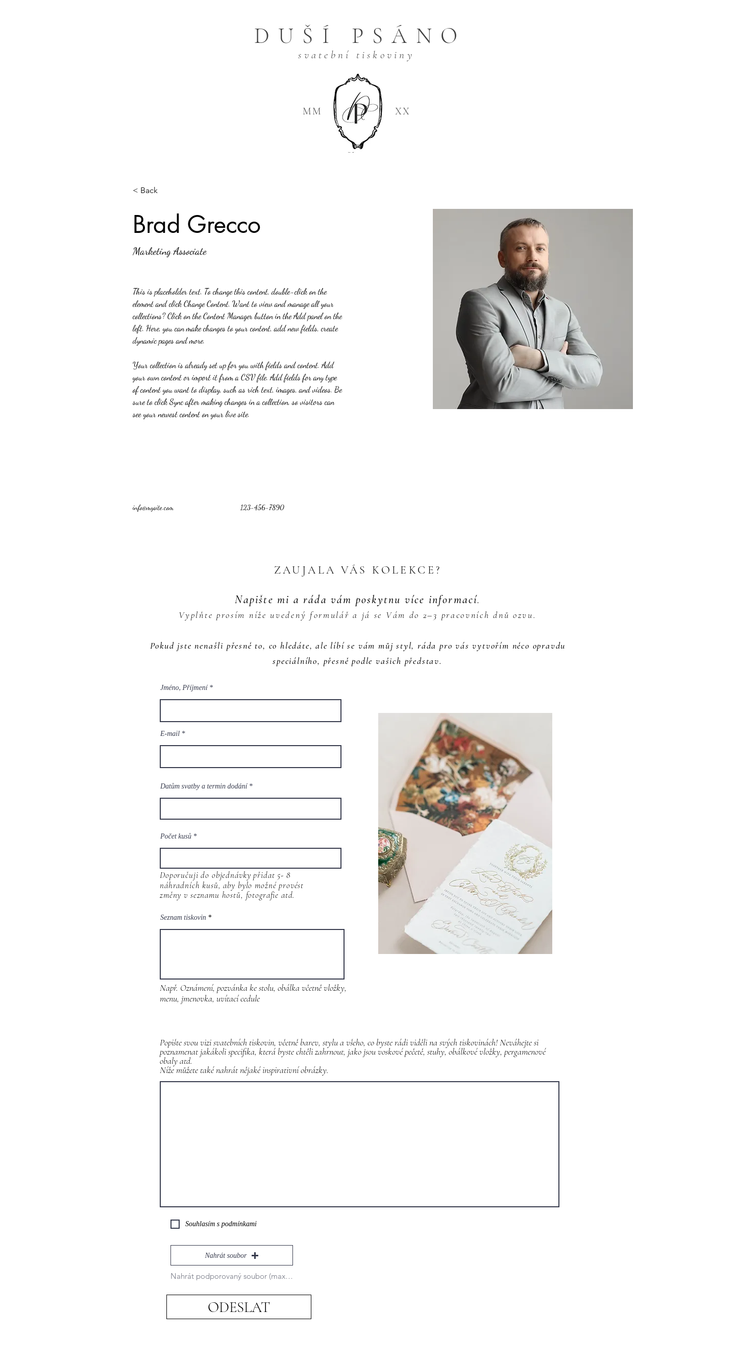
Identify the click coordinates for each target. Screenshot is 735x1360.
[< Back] (153, 190)
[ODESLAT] (238, 1307)
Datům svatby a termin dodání (203, 786)
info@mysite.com (153, 507)
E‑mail (170, 733)
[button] (231, 1255)
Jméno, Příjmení (184, 687)
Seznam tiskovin (183, 917)
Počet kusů (175, 836)
